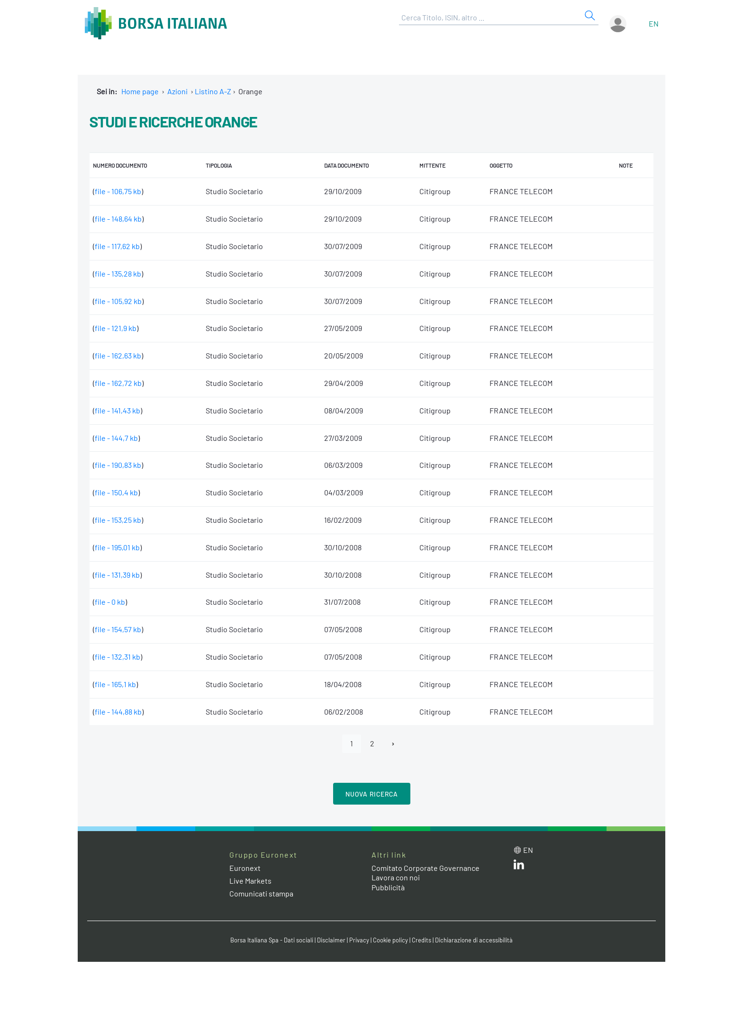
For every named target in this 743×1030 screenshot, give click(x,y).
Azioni (177, 91)
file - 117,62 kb (117, 246)
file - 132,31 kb (117, 656)
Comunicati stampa (261, 893)
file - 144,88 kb (118, 711)
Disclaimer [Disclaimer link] (331, 940)
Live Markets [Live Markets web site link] (250, 880)
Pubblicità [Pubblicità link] (388, 887)
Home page (140, 91)
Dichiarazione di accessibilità (474, 940)
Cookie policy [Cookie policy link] (390, 940)
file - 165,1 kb (115, 684)
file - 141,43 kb (117, 410)
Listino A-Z (213, 91)
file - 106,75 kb (118, 191)
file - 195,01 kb (117, 547)
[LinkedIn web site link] (519, 866)
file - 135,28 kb (118, 273)
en (654, 23)
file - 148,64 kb (118, 218)
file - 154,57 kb (118, 629)
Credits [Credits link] (421, 940)
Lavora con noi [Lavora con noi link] (396, 877)
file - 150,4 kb (116, 492)
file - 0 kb (110, 601)
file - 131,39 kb (117, 574)
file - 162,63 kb (118, 355)
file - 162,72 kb (118, 382)
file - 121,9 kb (115, 327)
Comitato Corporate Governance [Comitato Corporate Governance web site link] (426, 867)
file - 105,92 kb (118, 300)
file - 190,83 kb (118, 464)
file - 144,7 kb (116, 437)
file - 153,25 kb (118, 519)
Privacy (359, 940)
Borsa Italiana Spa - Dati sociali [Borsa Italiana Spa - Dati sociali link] (271, 940)
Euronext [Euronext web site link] (245, 867)
